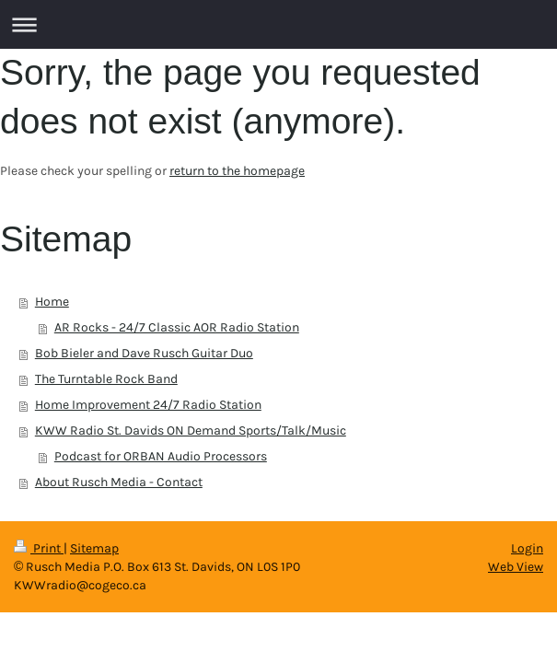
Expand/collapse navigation (278, 24)
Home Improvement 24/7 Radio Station (148, 405)
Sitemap (94, 548)
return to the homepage (237, 171)
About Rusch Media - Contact (119, 482)
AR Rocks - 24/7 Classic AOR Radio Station (176, 327)
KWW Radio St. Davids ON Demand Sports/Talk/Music (190, 430)
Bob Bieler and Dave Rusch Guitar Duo (144, 353)
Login (527, 548)
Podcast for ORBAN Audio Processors (160, 456)
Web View (515, 567)
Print (39, 548)
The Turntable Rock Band (106, 379)
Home (52, 301)
